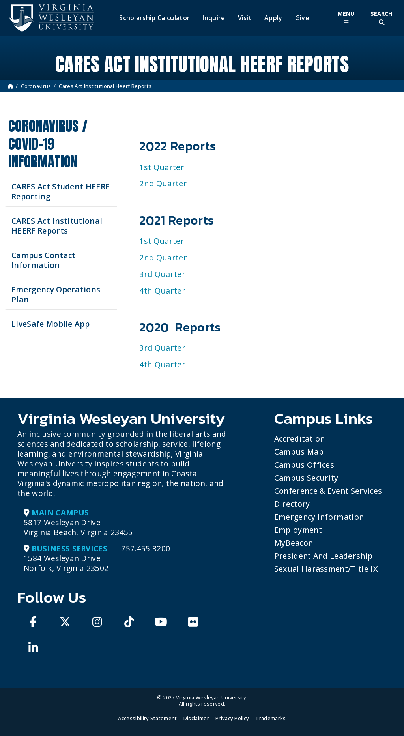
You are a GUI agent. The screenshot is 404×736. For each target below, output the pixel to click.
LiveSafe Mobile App (50, 323)
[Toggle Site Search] (381, 18)
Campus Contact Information (43, 260)
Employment (298, 529)
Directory (292, 503)
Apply (273, 18)
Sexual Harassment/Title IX (326, 569)
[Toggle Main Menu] (346, 18)
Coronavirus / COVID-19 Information (48, 143)
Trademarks (270, 718)
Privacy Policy (232, 718)
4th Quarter (162, 290)
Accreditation (299, 438)
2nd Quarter (163, 183)
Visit (245, 18)
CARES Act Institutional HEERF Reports (56, 225)
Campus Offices (304, 464)
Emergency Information (319, 516)
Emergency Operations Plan (55, 294)
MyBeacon (293, 542)
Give (302, 18)
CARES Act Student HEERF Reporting (60, 191)
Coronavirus (36, 86)
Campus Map (299, 451)
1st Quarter (161, 167)
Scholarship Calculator (154, 18)
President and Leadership (323, 556)
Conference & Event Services (328, 490)
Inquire (213, 18)
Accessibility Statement (147, 718)
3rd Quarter (162, 274)
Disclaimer (196, 718)
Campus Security (306, 477)
